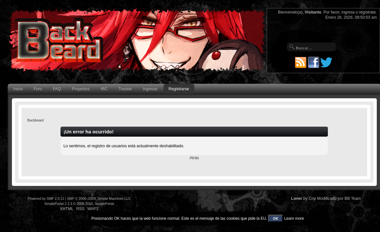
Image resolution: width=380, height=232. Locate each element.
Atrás (194, 158)
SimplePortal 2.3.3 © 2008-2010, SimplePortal (79, 204)
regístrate (367, 12)
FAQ (57, 89)
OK (275, 218)
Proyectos (80, 89)
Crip (312, 198)
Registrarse (179, 89)
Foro (38, 89)
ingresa (348, 12)
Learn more (294, 218)
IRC (104, 89)
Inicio (18, 89)
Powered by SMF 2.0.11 (46, 198)
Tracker (125, 89)
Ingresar (150, 89)
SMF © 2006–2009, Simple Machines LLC (99, 198)
